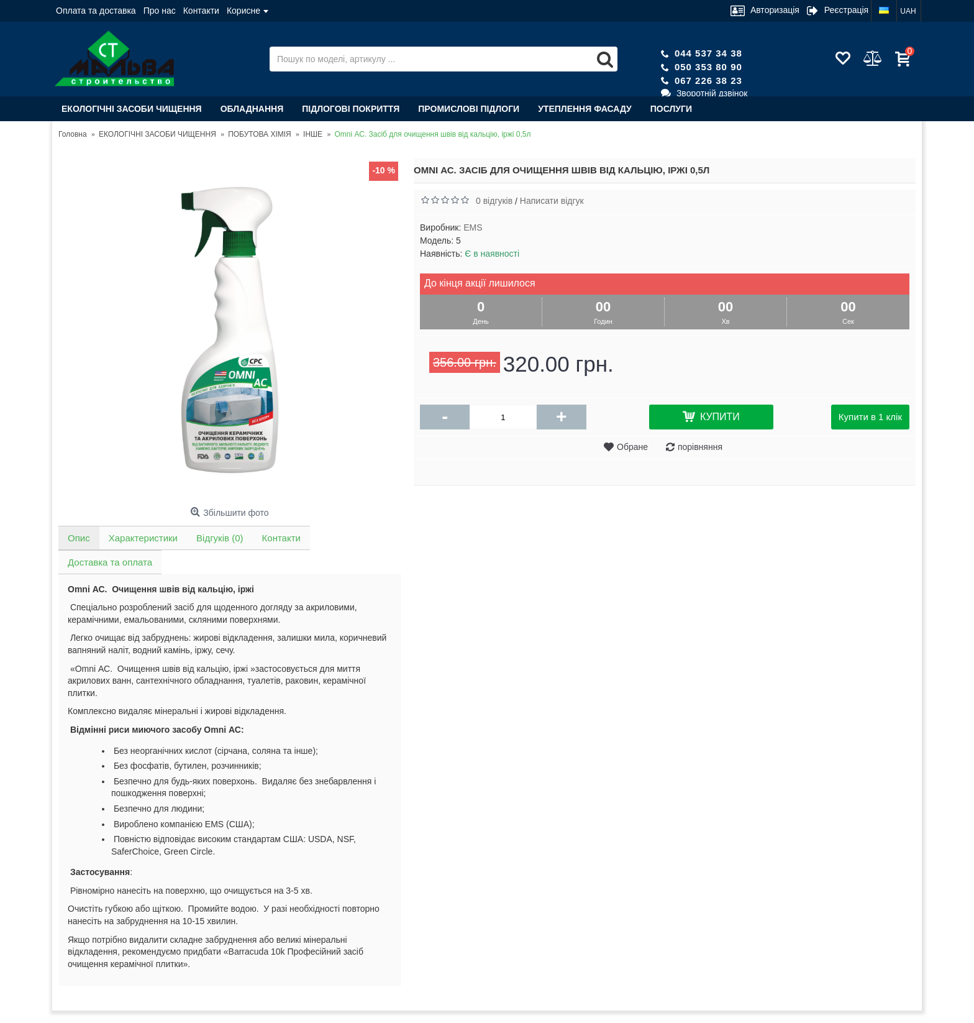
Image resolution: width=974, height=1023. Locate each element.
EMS (472, 227)
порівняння (700, 447)
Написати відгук (552, 201)
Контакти (281, 538)
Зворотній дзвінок (704, 93)
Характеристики (143, 538)
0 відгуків (494, 201)
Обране (632, 447)
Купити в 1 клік (870, 416)
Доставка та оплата (110, 562)
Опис (79, 538)
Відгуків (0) (219, 538)
